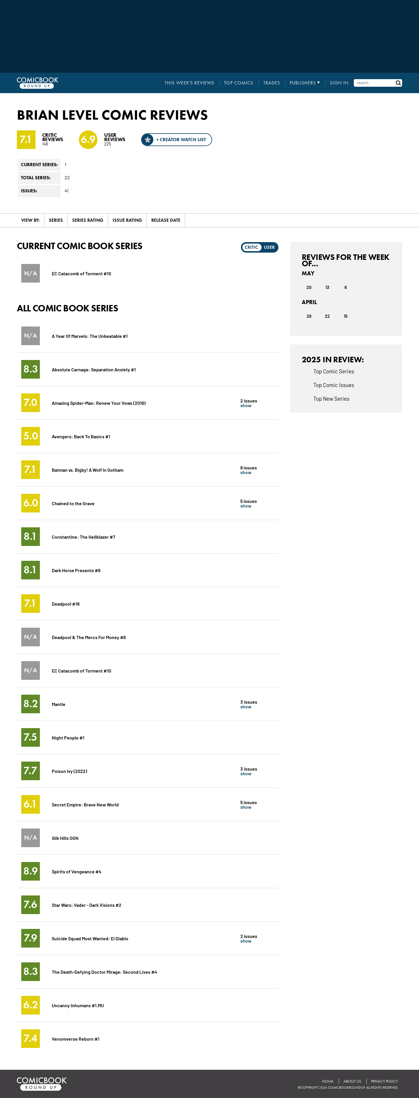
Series (56, 220)
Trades (271, 83)
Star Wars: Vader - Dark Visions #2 (86, 905)
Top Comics (238, 83)
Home (327, 1081)
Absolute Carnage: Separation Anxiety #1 (94, 369)
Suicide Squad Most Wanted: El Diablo (90, 938)
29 (309, 316)
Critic (251, 247)
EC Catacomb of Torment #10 (81, 273)
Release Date (165, 220)
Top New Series (331, 398)
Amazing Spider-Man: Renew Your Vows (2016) (98, 403)
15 (345, 316)
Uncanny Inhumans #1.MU (78, 1005)
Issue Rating (127, 220)
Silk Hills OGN (65, 838)
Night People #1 (68, 737)
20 (308, 287)
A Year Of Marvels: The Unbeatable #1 (90, 336)
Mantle (58, 704)
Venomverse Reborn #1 (76, 1038)
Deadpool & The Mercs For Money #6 (89, 637)
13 (327, 287)
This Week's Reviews (189, 83)
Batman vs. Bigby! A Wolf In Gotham (87, 469)
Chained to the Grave (73, 503)
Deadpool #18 (66, 603)
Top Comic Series (333, 371)
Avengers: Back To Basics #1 (81, 436)
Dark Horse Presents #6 (76, 570)
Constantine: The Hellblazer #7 (83, 536)
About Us (352, 1081)
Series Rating (87, 220)
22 (327, 316)
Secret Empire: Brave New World (85, 804)
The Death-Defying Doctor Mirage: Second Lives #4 (104, 971)
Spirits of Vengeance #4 (76, 871)
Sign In (339, 83)
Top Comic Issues (333, 384)
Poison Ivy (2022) (69, 771)
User (269, 247)
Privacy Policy (384, 1081)
